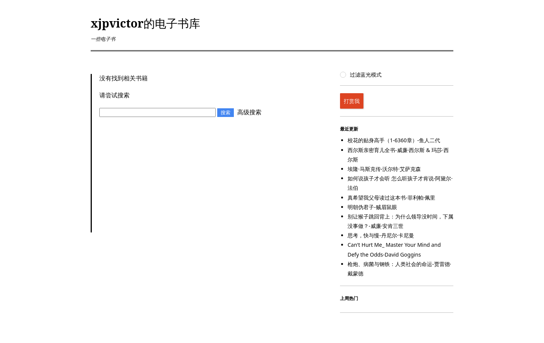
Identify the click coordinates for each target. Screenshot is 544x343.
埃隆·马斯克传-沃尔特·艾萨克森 (384, 168)
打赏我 (352, 101)
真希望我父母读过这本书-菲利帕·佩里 (391, 197)
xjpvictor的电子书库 (145, 23)
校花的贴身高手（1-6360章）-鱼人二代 (394, 140)
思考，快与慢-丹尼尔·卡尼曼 (381, 235)
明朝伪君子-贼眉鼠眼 (372, 207)
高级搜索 (249, 112)
